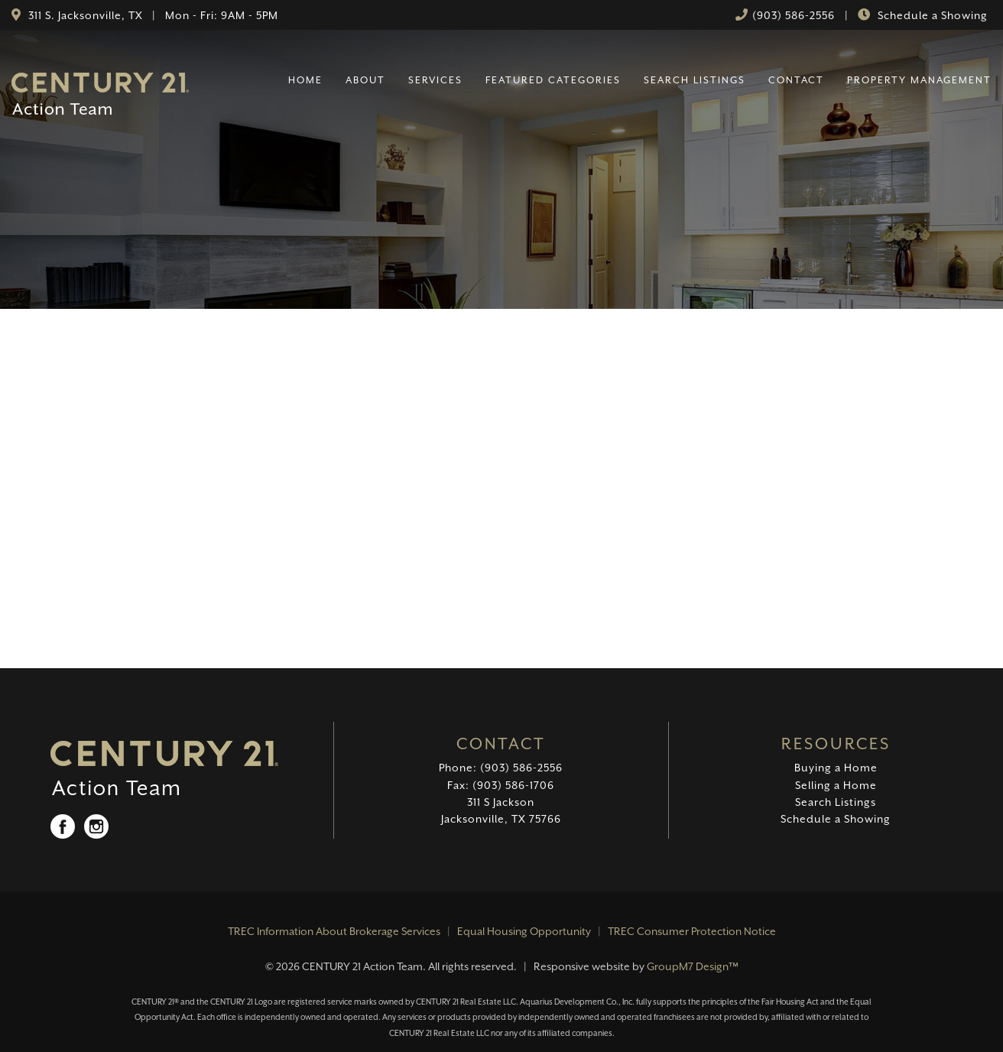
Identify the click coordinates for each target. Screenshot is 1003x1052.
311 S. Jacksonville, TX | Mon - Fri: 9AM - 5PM (151, 15)
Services (435, 80)
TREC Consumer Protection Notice (692, 931)
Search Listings (694, 80)
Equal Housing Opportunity (524, 931)
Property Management (919, 80)
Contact (796, 80)
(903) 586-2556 (793, 15)
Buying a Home (836, 767)
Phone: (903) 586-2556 (501, 767)
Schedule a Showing (931, 15)
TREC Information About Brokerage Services (334, 931)
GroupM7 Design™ (692, 966)
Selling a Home (836, 785)
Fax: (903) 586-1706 (500, 785)
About (365, 80)
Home (305, 80)
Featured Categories (553, 80)
